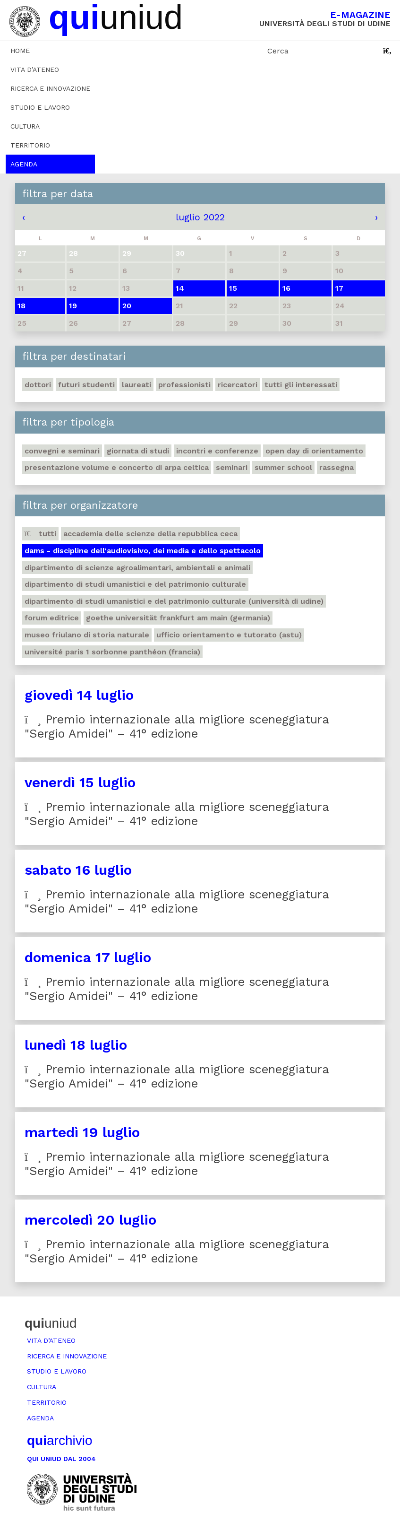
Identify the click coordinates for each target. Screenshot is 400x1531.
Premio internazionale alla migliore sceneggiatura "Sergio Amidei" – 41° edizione (177, 726)
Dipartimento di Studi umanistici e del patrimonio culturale (135, 584)
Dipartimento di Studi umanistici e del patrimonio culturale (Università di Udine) (174, 601)
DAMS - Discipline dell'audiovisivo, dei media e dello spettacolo (143, 550)
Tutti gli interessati (300, 384)
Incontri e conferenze (217, 450)
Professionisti (184, 384)
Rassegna (336, 467)
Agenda (23, 164)
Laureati (136, 384)
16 (286, 288)
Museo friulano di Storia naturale (87, 634)
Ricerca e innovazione (50, 88)
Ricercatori (237, 384)
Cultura (25, 126)
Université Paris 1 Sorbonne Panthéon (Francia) (112, 651)
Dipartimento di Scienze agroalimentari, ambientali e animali (137, 567)
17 (339, 288)
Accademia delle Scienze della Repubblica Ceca (150, 533)
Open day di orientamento (314, 450)
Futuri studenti (86, 384)
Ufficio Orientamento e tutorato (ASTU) (229, 634)
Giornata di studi (138, 450)
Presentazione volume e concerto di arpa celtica (117, 467)
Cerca (278, 50)
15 (233, 288)
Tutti (40, 533)
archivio (59, 1440)
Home (20, 50)
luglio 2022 (200, 217)
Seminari (231, 467)
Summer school (283, 467)
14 (180, 288)
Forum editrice (52, 617)
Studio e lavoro (40, 107)
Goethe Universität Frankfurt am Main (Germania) (178, 617)
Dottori (38, 384)
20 (126, 305)
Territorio (30, 145)
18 (21, 305)
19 (73, 305)
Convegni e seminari (62, 450)
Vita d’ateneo (34, 69)
